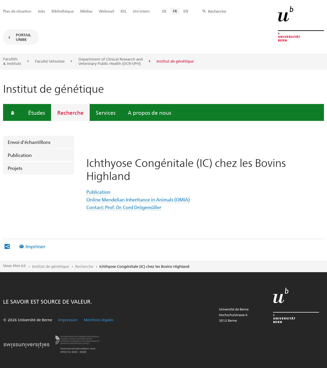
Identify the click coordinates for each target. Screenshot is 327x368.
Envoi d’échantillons (29, 142)
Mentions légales (98, 319)
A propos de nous (149, 112)
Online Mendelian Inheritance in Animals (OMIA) (138, 199)
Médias (86, 11)
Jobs (41, 11)
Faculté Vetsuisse (50, 61)
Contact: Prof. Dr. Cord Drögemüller (123, 207)
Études (36, 112)
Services (105, 112)
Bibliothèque (63, 11)
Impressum (68, 319)
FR (175, 11)
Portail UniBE (23, 37)
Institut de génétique (50, 266)
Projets (15, 168)
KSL (123, 11)
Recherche (70, 112)
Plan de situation (17, 11)
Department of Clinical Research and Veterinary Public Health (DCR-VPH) (110, 61)
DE (164, 11)
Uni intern (141, 11)
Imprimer (35, 246)
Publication (20, 155)
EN (185, 11)
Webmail (106, 11)
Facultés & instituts (12, 61)
